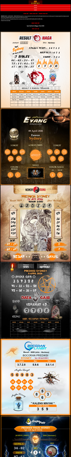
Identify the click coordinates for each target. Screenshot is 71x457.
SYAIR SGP (35, 7)
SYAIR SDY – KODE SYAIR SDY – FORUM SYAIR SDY (35, 13)
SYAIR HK (35, 10)
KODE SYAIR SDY (35, 23)
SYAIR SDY (35, 5)
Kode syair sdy (35, 28)
